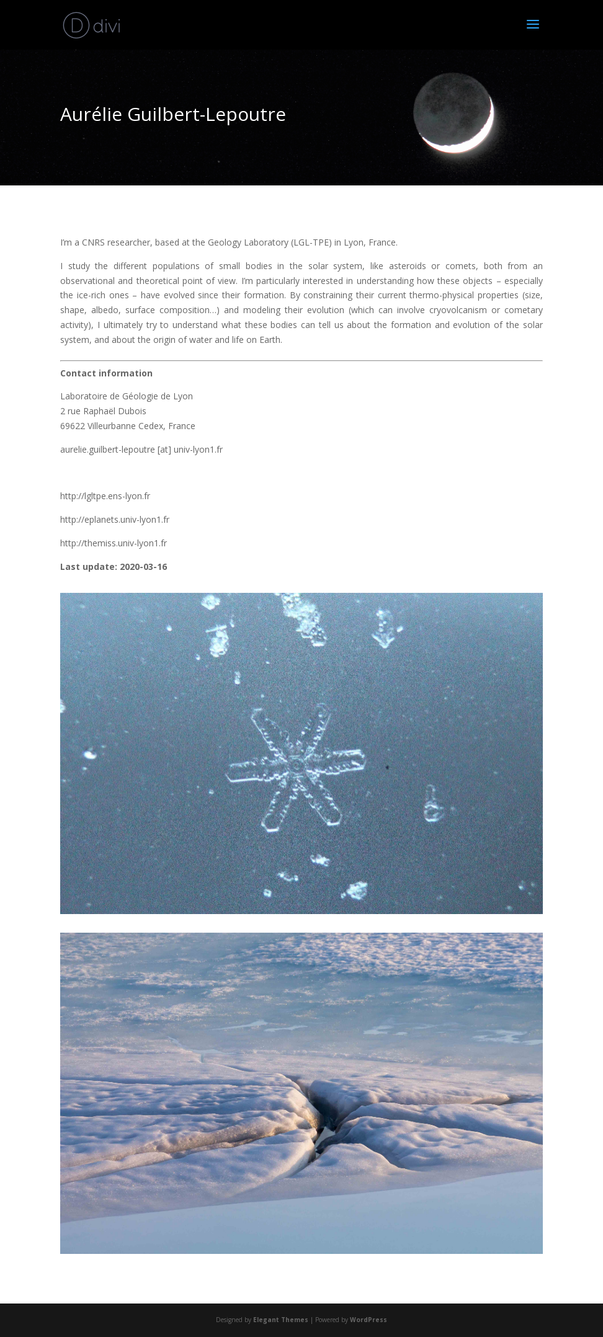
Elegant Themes (280, 1319)
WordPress (368, 1319)
